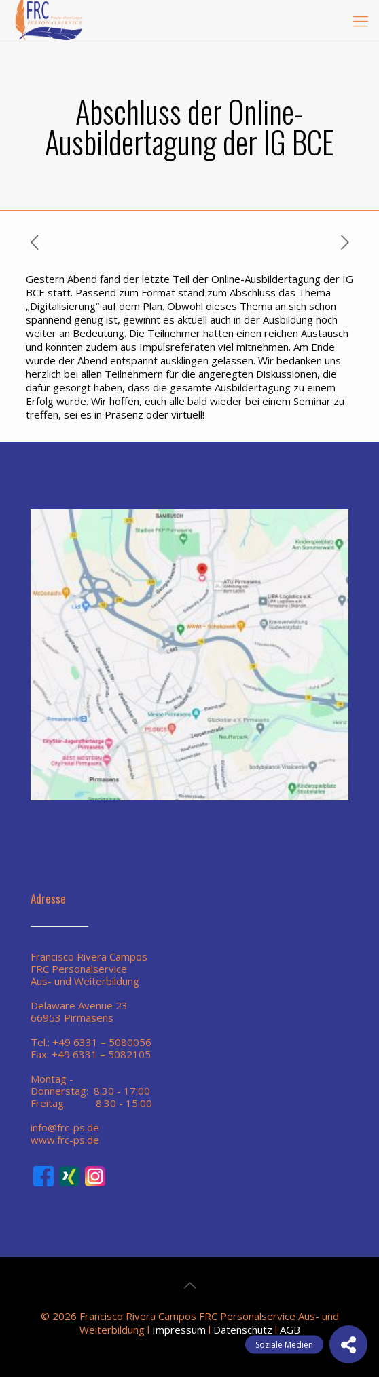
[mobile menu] (360, 20)
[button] (348, 1344)
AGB (290, 1329)
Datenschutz (242, 1329)
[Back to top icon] (189, 1285)
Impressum (179, 1329)
